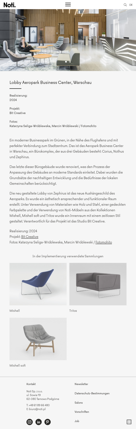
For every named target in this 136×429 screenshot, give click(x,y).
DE (130, 4)
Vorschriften (82, 411)
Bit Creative (29, 236)
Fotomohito (103, 242)
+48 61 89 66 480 (39, 405)
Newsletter (81, 384)
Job (77, 421)
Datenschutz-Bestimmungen (92, 393)
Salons (79, 402)
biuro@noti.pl (37, 409)
